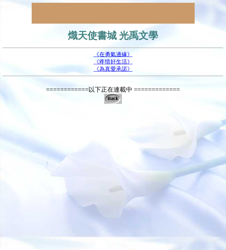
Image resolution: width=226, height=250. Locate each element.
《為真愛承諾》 (113, 69)
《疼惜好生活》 (113, 62)
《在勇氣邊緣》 (113, 54)
